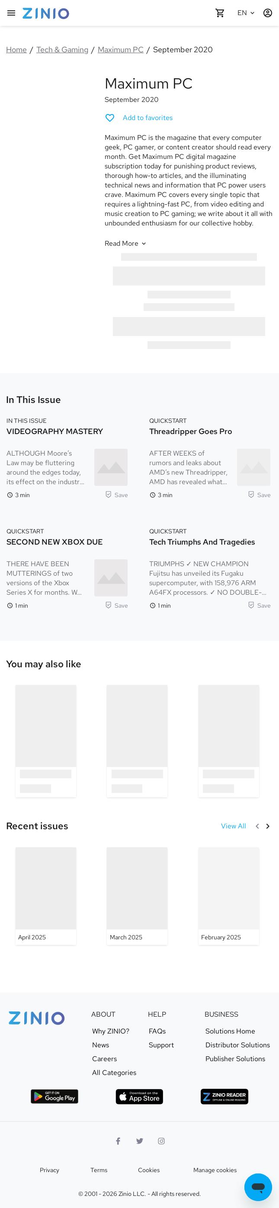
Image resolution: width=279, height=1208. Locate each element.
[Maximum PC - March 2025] (137, 896)
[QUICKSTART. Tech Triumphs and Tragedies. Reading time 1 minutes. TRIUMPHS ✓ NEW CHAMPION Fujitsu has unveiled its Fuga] (210, 567)
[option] (46, 741)
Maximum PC (121, 49)
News (100, 1045)
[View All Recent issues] (233, 826)
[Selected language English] (247, 13)
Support (161, 1045)
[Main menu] (11, 13)
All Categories (114, 1073)
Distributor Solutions (237, 1045)
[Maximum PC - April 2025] (46, 896)
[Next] (268, 826)
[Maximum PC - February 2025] (229, 896)
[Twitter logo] (139, 1141)
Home (16, 49)
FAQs (157, 1031)
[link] (43, 664)
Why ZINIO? (110, 1031)
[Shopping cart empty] (220, 13)
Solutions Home (230, 1031)
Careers (104, 1059)
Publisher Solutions (235, 1059)
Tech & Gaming (62, 49)
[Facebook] (118, 1141)
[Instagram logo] (161, 1141)
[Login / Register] (268, 13)
